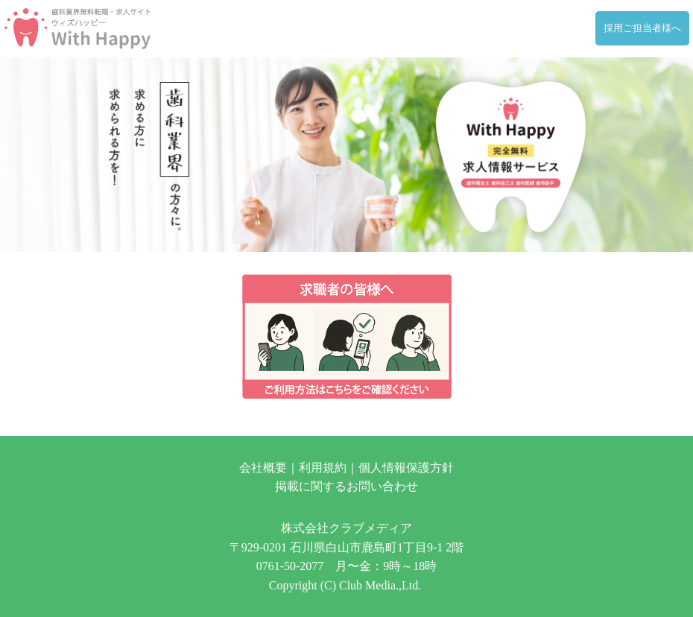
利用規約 (322, 467)
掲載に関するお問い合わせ (346, 486)
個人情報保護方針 (406, 467)
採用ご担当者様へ (642, 28)
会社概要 (263, 467)
